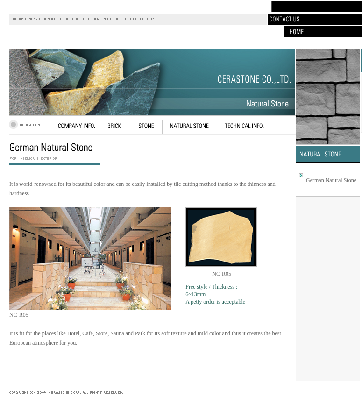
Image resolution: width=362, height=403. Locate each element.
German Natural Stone (331, 180)
